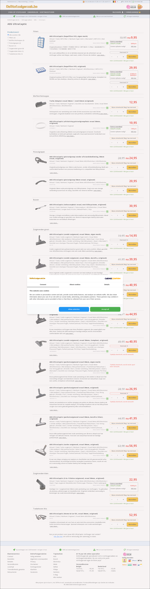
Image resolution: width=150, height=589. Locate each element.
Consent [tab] (43, 284)
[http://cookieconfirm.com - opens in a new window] (112, 278)
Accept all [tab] (105, 309)
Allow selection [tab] (74, 309)
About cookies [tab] (75, 284)
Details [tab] (106, 284)
